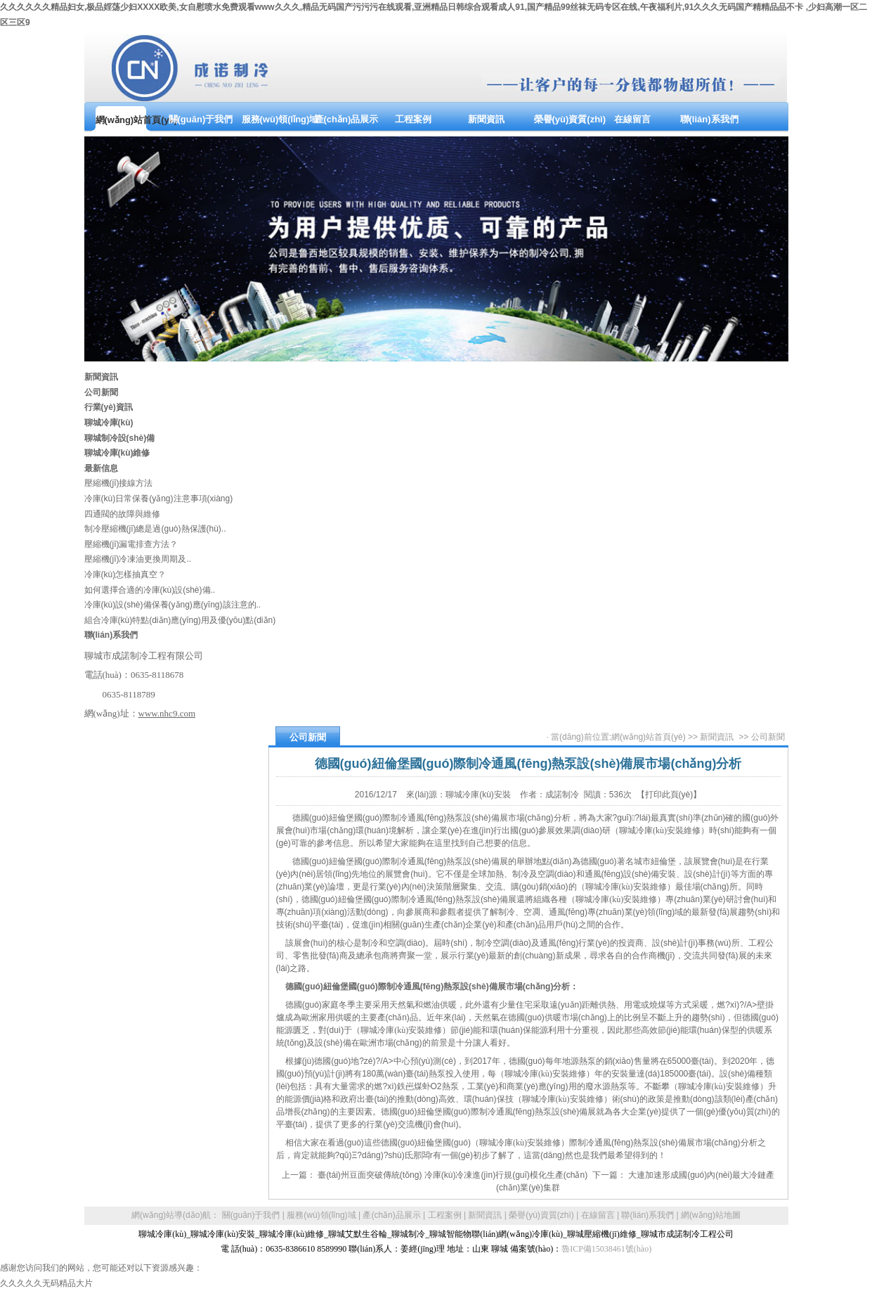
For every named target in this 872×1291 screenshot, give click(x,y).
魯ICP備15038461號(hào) (606, 1249)
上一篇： (300, 1175)
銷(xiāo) (553, 887)
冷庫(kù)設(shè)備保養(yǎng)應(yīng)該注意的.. (172, 605)
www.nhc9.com (166, 713)
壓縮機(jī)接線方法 (118, 483)
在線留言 (598, 1215)
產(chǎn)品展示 (391, 1215)
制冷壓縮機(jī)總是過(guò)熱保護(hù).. (155, 529)
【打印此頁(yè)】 (669, 794)
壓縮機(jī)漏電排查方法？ (131, 544)
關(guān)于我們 (251, 1215)
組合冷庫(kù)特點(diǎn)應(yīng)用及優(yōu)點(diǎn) (180, 620)
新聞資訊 (717, 737)
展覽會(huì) (714, 861)
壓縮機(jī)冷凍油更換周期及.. (138, 559)
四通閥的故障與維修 (122, 514)
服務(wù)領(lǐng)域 (321, 1215)
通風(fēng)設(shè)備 (622, 874)
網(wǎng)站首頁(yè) (648, 737)
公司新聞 (768, 737)
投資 (626, 943)
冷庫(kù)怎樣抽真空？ (125, 574)
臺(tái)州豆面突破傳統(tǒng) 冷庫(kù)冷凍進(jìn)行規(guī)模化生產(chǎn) (452, 1175)
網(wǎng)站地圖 (711, 1215)
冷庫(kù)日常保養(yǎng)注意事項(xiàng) (158, 498)
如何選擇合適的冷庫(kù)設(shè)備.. (150, 590)
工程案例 (445, 1215)
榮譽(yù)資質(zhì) (541, 1215)
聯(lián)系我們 (647, 1215)
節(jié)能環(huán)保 (694, 1030)
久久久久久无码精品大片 (46, 1283)
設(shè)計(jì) (707, 874)
